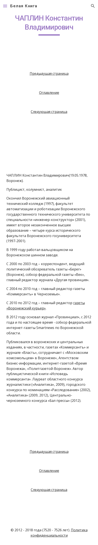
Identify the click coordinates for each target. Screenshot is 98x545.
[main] (49, 24)
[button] (5, 6)
